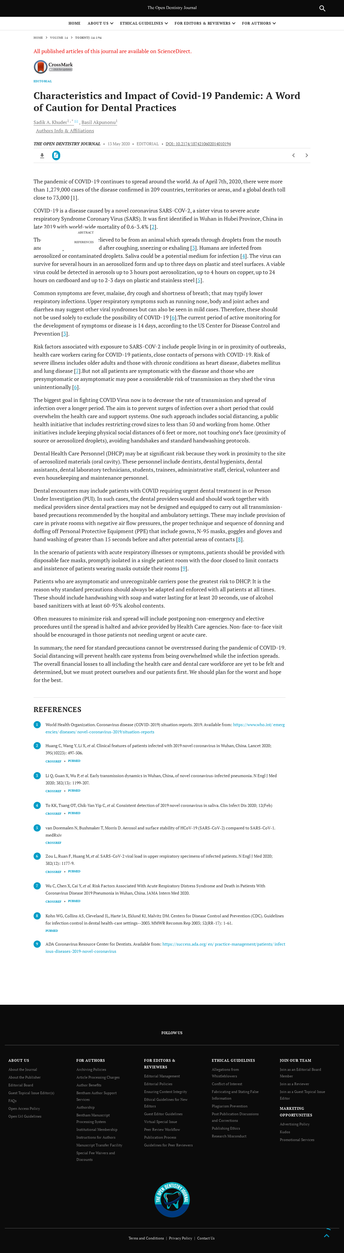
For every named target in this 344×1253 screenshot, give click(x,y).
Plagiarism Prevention (230, 1106)
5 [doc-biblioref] (198, 280)
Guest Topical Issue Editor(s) (31, 1093)
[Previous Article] (294, 155)
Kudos (285, 1132)
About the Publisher (24, 1077)
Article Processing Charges (98, 1077)
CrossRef (53, 761)
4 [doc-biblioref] (243, 255)
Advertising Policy (295, 1124)
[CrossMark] (53, 67)
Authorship (85, 1107)
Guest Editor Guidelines (163, 1114)
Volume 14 (59, 38)
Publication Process (160, 1137)
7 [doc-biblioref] (77, 370)
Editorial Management (162, 1076)
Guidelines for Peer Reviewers (168, 1145)
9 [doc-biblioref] (183, 568)
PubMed (74, 761)
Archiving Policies (91, 1069)
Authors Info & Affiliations (65, 130)
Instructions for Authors (95, 1137)
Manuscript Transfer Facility (99, 1145)
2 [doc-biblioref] (153, 226)
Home (75, 23)
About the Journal (22, 1069)
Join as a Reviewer (294, 1084)
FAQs (12, 1100)
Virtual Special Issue (160, 1121)
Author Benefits (88, 1085)
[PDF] (56, 155)
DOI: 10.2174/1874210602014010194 (198, 143)
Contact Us (206, 1238)
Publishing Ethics (226, 1128)
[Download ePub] (42, 155)
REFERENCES (84, 242)
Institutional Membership (96, 1129)
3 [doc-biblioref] (193, 247)
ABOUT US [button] (98, 23)
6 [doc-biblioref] (173, 317)
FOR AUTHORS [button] (256, 23)
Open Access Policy (24, 1108)
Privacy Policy (180, 1238)
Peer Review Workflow (162, 1129)
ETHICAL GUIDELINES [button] (141, 23)
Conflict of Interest (227, 1084)
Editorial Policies (158, 1084)
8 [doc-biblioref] (239, 539)
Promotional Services (297, 1139)
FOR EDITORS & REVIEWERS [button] (203, 23)
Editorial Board (20, 1085)
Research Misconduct (229, 1136)
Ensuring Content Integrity (165, 1091)
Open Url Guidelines (24, 1116)
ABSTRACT (86, 232)
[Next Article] (307, 155)
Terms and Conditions (146, 1238)
